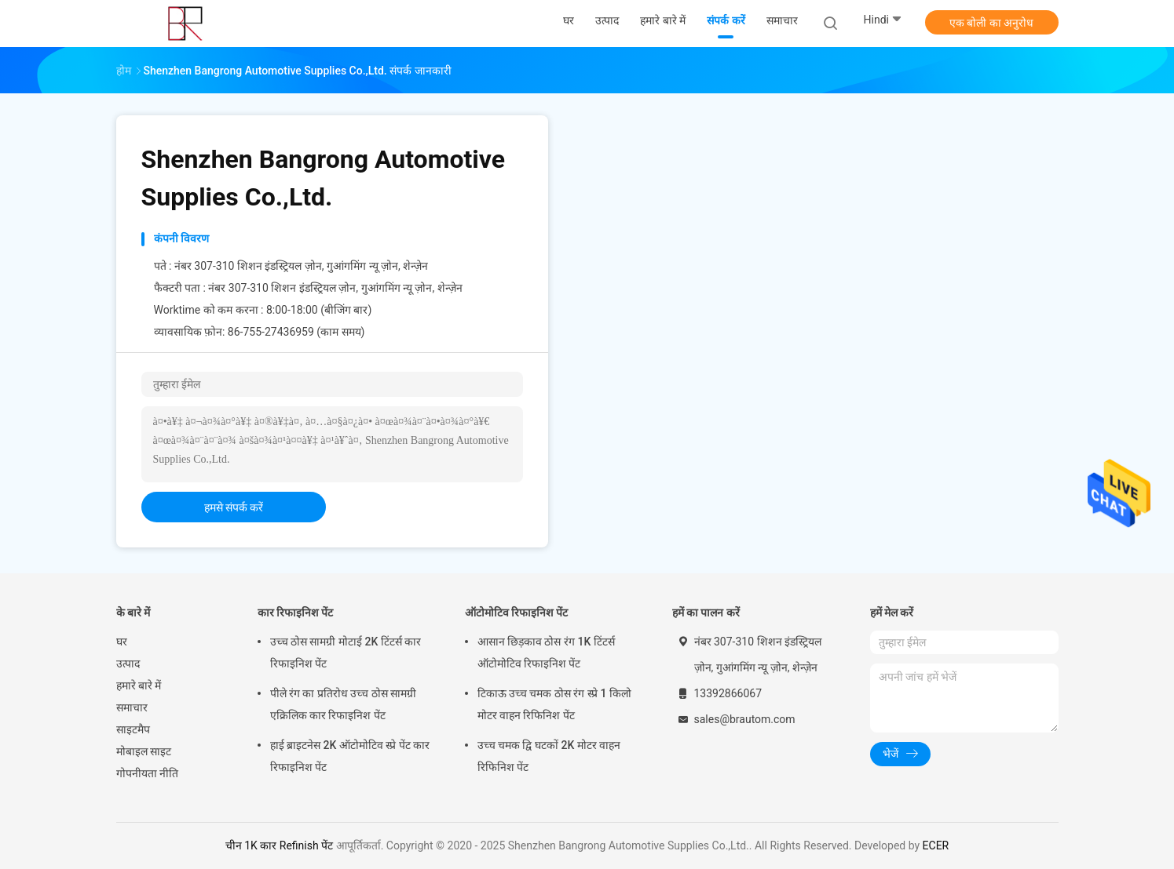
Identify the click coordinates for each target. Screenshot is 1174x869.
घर (121, 641)
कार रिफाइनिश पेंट (296, 612)
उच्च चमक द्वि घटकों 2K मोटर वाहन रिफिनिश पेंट (549, 756)
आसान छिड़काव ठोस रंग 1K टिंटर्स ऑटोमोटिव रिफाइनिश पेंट (546, 652)
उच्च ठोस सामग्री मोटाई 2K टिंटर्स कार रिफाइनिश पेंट (346, 652)
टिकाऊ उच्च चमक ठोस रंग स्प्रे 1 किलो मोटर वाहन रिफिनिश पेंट (554, 704)
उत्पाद (128, 663)
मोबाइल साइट (143, 751)
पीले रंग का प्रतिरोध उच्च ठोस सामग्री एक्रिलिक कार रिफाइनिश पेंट (343, 704)
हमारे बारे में (139, 685)
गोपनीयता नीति (147, 773)
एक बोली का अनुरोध (991, 22)
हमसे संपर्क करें (234, 507)
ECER (936, 845)
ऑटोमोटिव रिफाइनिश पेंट (517, 612)
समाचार (132, 707)
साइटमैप (133, 729)
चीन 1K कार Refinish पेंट (279, 845)
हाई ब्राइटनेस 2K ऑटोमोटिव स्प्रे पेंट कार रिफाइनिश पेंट (350, 756)
